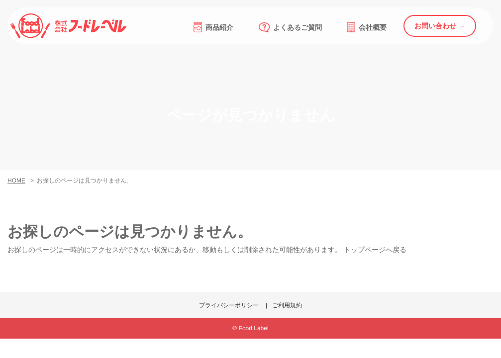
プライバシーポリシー (229, 305)
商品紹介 (213, 27)
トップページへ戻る (375, 250)
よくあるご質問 (290, 27)
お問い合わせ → (439, 26)
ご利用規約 (287, 305)
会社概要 (367, 27)
